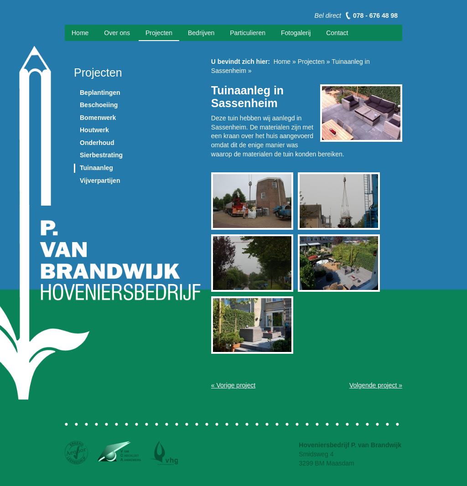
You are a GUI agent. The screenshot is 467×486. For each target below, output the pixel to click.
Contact (337, 32)
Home (80, 32)
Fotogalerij (296, 32)
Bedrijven (201, 32)
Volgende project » (375, 385)
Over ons (117, 32)
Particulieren (247, 32)
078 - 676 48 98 (375, 15)
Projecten (158, 32)
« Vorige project (233, 385)
